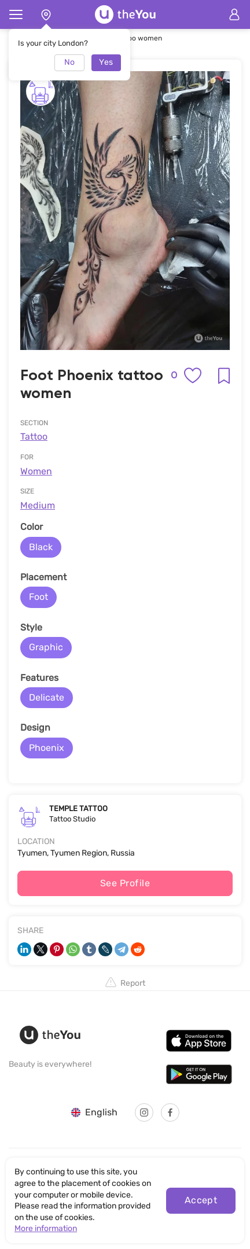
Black (41, 546)
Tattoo (33, 436)
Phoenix (46, 747)
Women (36, 471)
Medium (37, 505)
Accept (201, 1200)
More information (45, 1228)
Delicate (46, 697)
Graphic (46, 647)
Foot (38, 596)
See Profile (125, 883)
